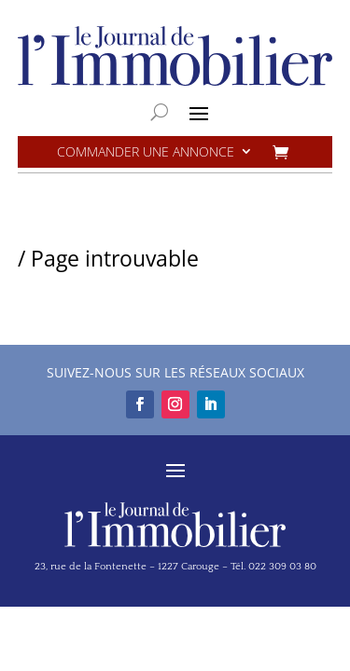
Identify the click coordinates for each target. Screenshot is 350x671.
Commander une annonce (145, 152)
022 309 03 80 (282, 566)
